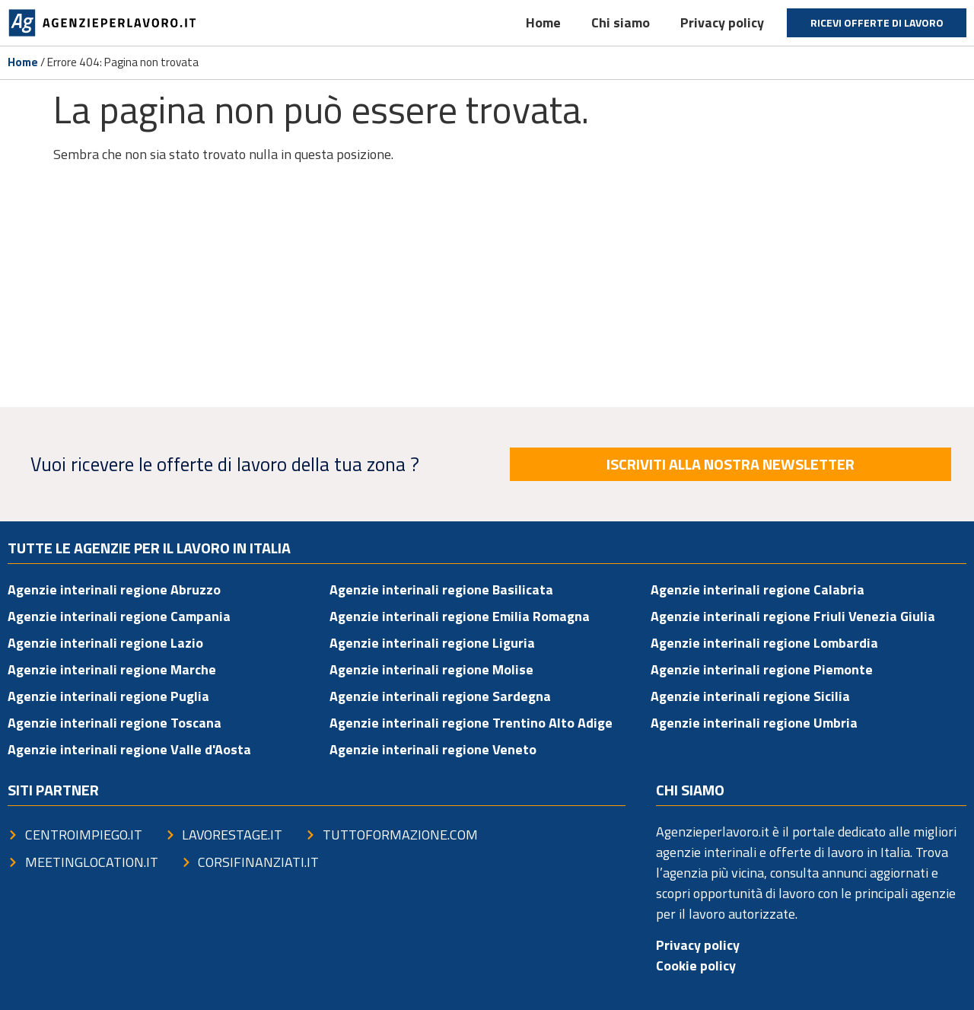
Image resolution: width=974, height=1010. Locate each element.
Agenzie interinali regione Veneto (432, 749)
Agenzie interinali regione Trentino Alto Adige (471, 722)
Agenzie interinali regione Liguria (432, 642)
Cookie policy (696, 965)
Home (543, 22)
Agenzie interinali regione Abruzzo (114, 589)
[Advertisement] (487, 289)
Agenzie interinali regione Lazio (105, 642)
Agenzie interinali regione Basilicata (441, 589)
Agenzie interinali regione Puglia (108, 696)
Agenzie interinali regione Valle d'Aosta (129, 749)
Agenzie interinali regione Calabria (757, 589)
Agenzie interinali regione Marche (112, 669)
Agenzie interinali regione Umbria (754, 722)
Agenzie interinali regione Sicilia (750, 696)
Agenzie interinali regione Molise (431, 669)
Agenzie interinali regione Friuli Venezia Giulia (793, 616)
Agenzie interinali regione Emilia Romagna (459, 616)
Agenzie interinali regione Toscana (114, 722)
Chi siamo (620, 22)
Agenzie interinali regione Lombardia (764, 642)
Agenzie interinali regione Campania (119, 616)
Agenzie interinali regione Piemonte (762, 669)
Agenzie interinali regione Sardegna (440, 696)
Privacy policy (722, 22)
